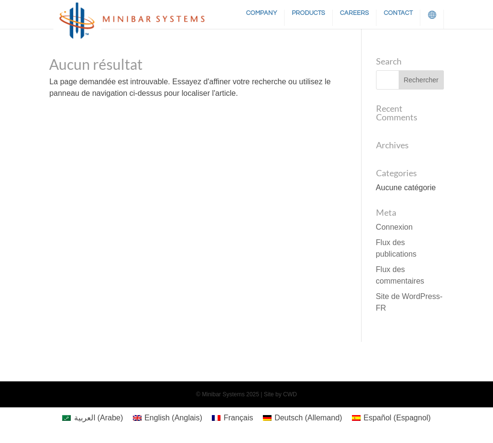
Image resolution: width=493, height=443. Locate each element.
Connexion (394, 227)
